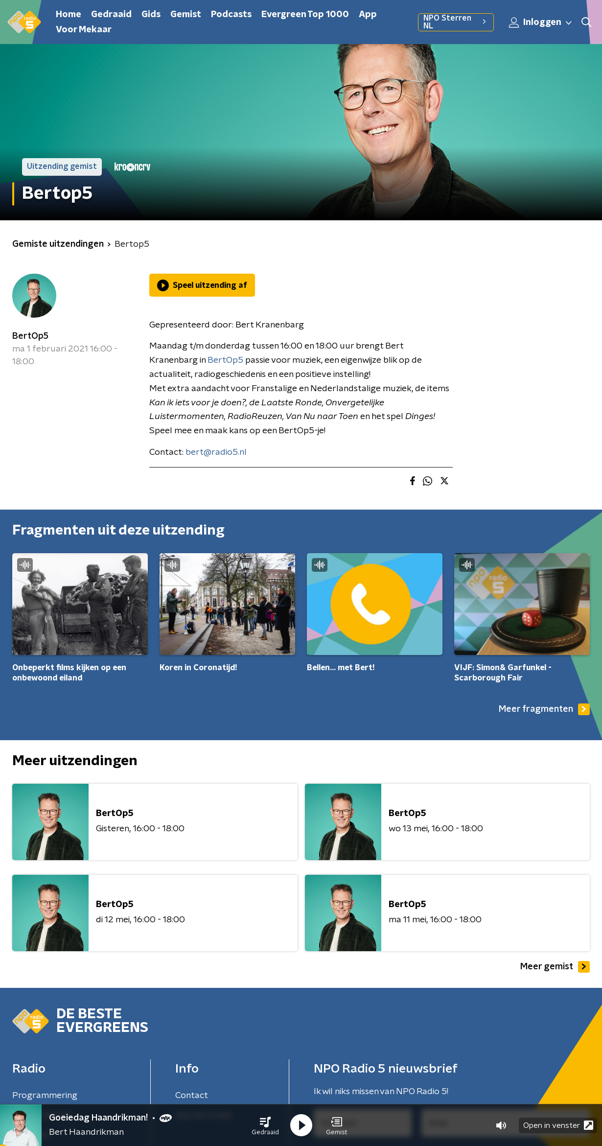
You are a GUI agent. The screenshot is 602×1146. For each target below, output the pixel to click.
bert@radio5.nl (216, 452)
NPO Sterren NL (455, 22)
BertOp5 (30, 336)
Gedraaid (111, 14)
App (368, 14)
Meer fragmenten (544, 709)
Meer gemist (555, 967)
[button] (265, 1125)
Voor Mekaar (84, 29)
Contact (191, 1095)
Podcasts (231, 14)
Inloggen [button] (541, 22)
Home (68, 14)
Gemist (185, 14)
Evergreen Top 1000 (305, 14)
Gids (151, 14)
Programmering (44, 1095)
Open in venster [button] (558, 1125)
